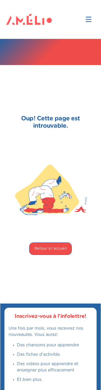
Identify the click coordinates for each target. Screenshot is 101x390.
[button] (88, 19)
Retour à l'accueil (51, 249)
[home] (14, 19)
